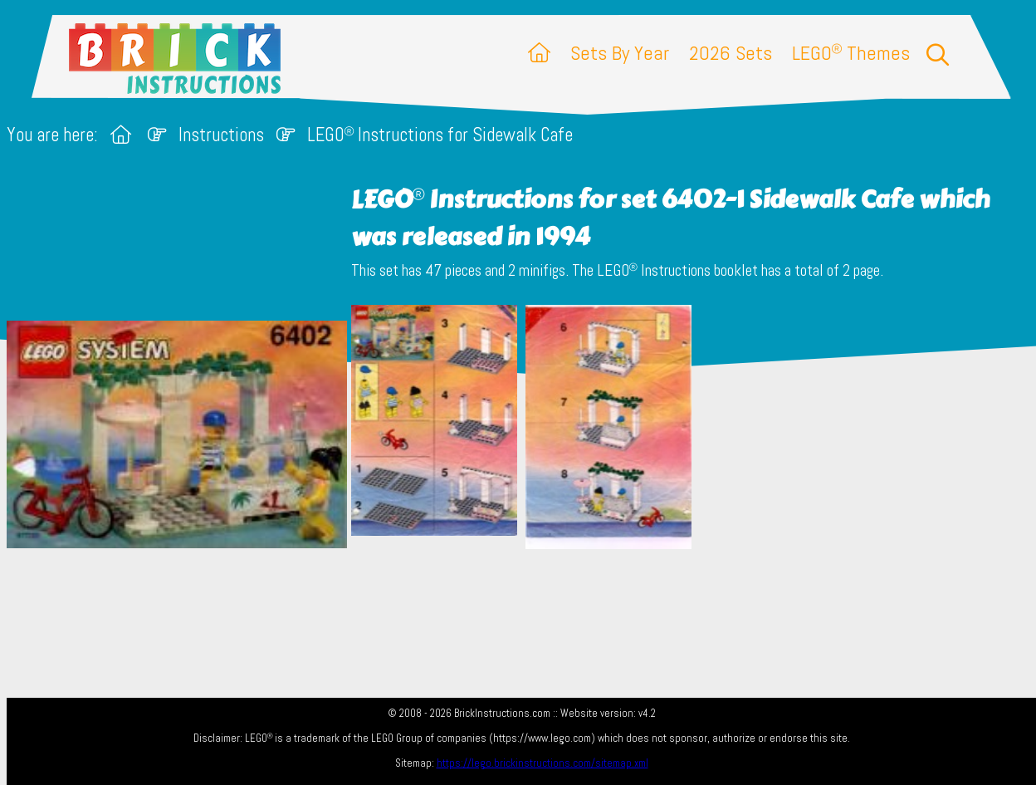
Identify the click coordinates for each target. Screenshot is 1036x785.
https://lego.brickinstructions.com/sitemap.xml (542, 763)
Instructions (221, 135)
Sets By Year (619, 53)
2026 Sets (730, 53)
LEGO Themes (851, 53)
